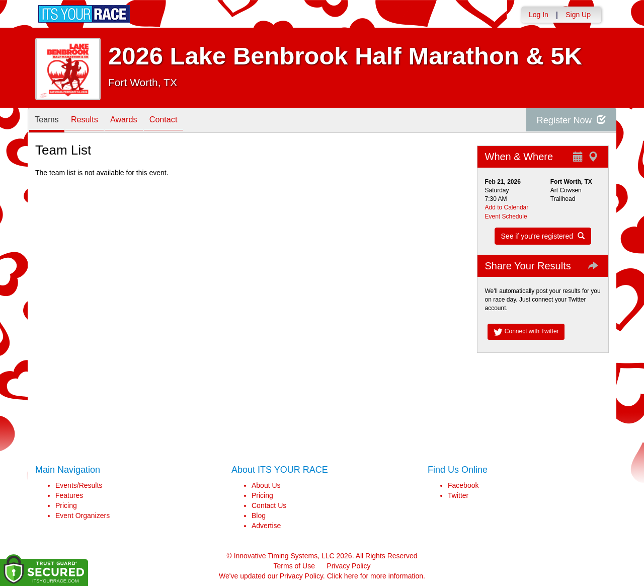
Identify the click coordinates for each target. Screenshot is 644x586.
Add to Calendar (507, 207)
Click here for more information (375, 576)
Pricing (66, 505)
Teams (49, 121)
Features (69, 495)
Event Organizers (82, 515)
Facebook (463, 485)
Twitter (458, 495)
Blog (259, 515)
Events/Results (78, 485)
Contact (180, 121)
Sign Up (578, 15)
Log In (538, 15)
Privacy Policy (348, 566)
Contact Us (269, 505)
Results (91, 121)
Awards (136, 121)
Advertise (266, 526)
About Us (266, 485)
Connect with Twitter (526, 332)
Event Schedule (506, 216)
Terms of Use (294, 566)
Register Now (568, 120)
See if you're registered (543, 236)
